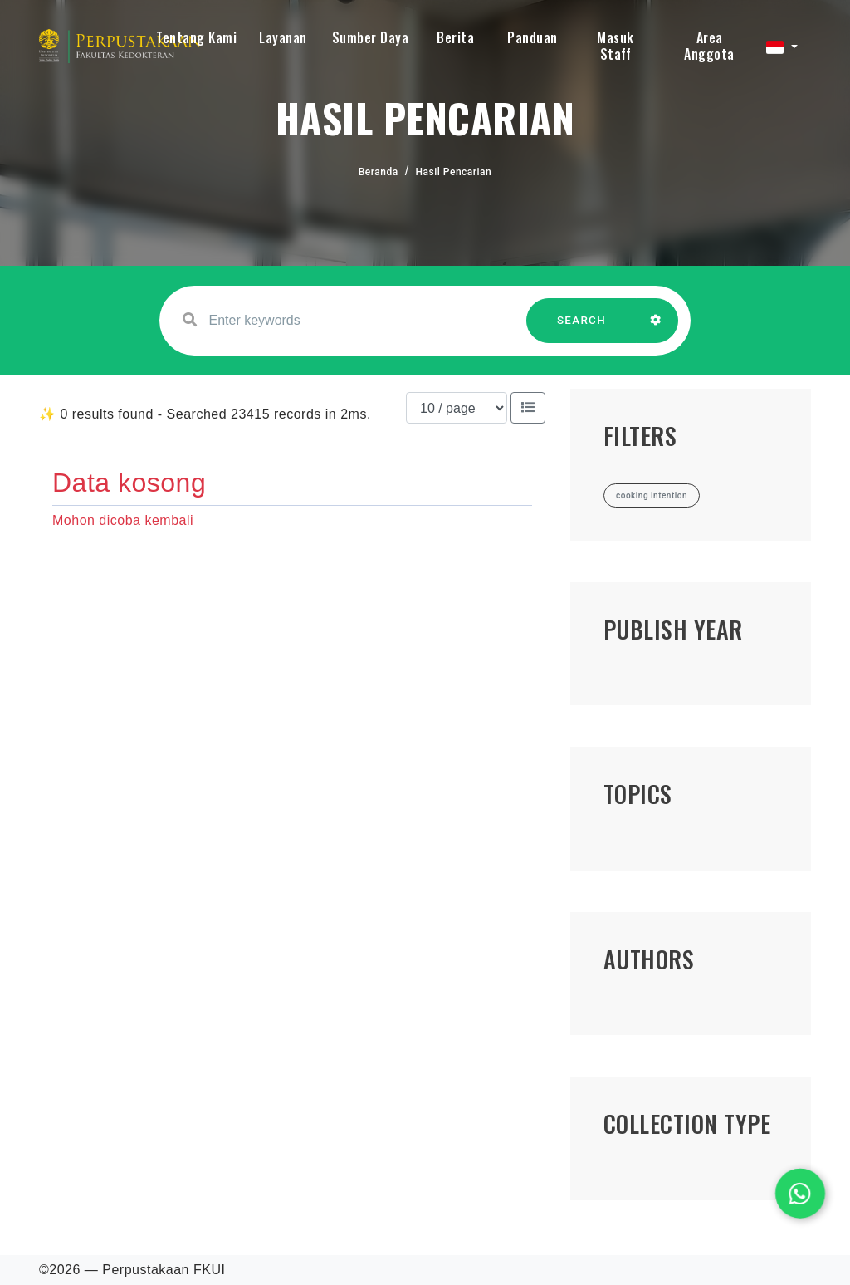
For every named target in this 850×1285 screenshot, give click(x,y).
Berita (455, 37)
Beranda (378, 172)
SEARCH (582, 328)
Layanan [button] (283, 37)
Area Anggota (709, 45)
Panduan (532, 37)
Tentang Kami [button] (196, 37)
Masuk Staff (615, 45)
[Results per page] (456, 408)
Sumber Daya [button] (370, 37)
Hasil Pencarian (454, 172)
